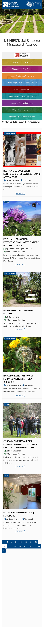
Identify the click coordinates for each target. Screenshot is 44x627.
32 (20, 542)
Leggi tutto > (20, 193)
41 (30, 546)
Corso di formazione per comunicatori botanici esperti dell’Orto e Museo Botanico (21, 444)
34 (31, 542)
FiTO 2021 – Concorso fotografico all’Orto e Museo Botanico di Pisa (21, 242)
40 (25, 546)
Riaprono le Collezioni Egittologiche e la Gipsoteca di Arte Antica (21, 174)
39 (20, 546)
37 (9, 546)
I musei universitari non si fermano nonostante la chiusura (18, 378)
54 (39, 546)
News (12, 134)
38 (14, 546)
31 (16, 542)
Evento (7, 134)
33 (26, 542)
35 (36, 542)
